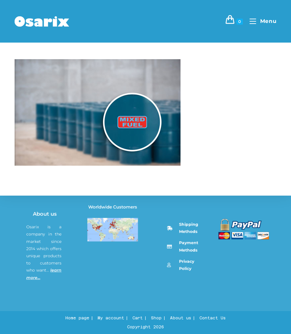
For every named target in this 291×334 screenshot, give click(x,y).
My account (111, 318)
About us (45, 251)
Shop (156, 318)
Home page (77, 318)
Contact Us (212, 318)
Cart (137, 318)
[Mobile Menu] (260, 21)
